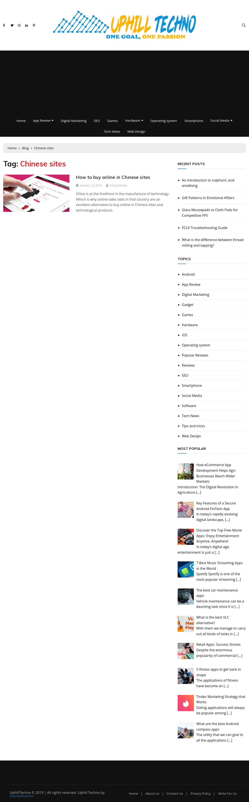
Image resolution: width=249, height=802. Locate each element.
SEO (97, 120)
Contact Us (175, 793)
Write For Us (227, 793)
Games (112, 120)
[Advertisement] (124, 83)
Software (189, 405)
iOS (184, 335)
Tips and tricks (193, 426)
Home (21, 120)
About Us (152, 793)
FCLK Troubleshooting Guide (205, 227)
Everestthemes (22, 796)
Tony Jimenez (118, 185)
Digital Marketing (73, 120)
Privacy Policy (201, 793)
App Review (41, 120)
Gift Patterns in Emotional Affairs (208, 197)
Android (188, 274)
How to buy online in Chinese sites (113, 177)
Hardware (132, 120)
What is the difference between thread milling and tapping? (213, 242)
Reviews (188, 365)
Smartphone (194, 120)
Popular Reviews (195, 355)
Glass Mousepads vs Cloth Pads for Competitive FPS (210, 212)
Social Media (220, 120)
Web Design (136, 131)
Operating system (163, 120)
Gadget (188, 304)
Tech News (112, 131)
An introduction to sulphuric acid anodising (208, 183)
